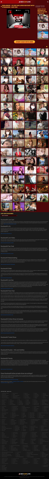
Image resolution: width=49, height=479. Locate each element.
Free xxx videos (4, 469)
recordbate (21, 381)
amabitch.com (46, 459)
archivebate (14, 381)
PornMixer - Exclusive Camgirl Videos (32, 454)
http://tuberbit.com (4, 450)
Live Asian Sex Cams (5, 441)
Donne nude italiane (37, 458)
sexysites (3, 434)
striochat (27, 404)
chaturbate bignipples (30, 456)
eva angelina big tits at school (35, 419)
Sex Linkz (41, 442)
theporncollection (32, 417)
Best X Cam (18, 454)
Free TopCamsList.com (15, 458)
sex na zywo (24, 415)
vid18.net (3, 421)
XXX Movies (45, 420)
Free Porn (34, 399)
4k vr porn (13, 462)
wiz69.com (24, 429)
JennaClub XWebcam (24, 443)
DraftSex (32, 442)
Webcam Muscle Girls (5, 412)
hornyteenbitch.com (37, 450)
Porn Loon (3, 420)
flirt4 (19, 399)
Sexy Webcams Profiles (5, 393)
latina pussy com (42, 440)
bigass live (28, 455)
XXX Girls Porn (14, 416)
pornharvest (3, 402)
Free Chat (7, 314)
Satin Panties (14, 459)
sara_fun (24, 459)
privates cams (24, 434)
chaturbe (42, 452)
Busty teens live (25, 427)
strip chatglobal (33, 433)
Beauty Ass (44, 445)
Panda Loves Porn (4, 456)
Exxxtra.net (26, 393)
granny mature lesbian (44, 430)
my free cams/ (14, 440)
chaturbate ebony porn (5, 395)
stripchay (41, 443)
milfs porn (44, 408)
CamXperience (22, 420)
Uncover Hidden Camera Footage (43, 412)
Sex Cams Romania (4, 396)
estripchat (42, 427)
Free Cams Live (36, 395)
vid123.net (3, 430)
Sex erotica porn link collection (15, 445)
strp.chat (23, 406)
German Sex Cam (14, 463)
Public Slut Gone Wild (41, 415)
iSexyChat (16, 430)
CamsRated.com (45, 406)
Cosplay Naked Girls (15, 408)
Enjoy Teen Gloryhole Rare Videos (7, 455)
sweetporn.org (44, 433)
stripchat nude (45, 450)
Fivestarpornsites (29, 453)
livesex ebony (36, 394)
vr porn (11, 399)
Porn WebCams (21, 403)
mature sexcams (32, 412)
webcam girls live (45, 465)
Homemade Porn (14, 407)
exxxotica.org (24, 408)
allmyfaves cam (45, 466)
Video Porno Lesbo (4, 453)
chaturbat (43, 402)
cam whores (3, 404)
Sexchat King (36, 446)
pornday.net (11, 403)
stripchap (13, 417)
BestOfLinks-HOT (4, 417)
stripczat (27, 399)
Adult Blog (24, 430)
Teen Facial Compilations (34, 420)
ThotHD (17, 453)
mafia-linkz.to (20, 402)
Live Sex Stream (15, 432)
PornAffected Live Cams (14, 450)
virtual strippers (44, 403)
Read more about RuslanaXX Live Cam (10, 223)
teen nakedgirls (4, 468)
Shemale (3, 446)
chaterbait (3, 462)
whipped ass (33, 421)
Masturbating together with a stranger (7, 452)
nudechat (3, 408)
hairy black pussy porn (45, 432)
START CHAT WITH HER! (24, 42)
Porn (23, 428)
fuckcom (3, 415)
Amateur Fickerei (4, 443)
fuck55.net (12, 419)
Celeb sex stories (13, 420)
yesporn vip (18, 455)
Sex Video (3, 403)
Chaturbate (2, 382)
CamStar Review (15, 396)
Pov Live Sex (13, 421)
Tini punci (42, 428)
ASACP (24, 475)
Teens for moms (14, 443)
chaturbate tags (43, 456)
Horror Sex (23, 437)
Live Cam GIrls (4, 465)
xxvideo (14, 394)
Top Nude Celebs (22, 421)
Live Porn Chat (4, 394)
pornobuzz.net (32, 416)
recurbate (17, 381)
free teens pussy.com (5, 463)
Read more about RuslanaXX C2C (6, 233)
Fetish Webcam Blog (15, 442)
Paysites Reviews (25, 445)
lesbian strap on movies (5, 437)
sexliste (22, 441)
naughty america (45, 419)
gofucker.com (43, 453)
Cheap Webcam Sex (45, 437)
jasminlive (3, 445)
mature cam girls (40, 416)
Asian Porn (44, 393)
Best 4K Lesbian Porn (45, 404)
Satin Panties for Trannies (26, 450)
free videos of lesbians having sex (7, 428)
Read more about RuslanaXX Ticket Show (7, 345)
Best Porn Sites (21, 404)
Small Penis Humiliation (44, 454)
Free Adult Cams (33, 434)
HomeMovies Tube (36, 403)
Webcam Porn (25, 458)
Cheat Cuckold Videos (16, 395)
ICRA (26, 475)
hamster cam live (25, 463)
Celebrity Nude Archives (15, 415)
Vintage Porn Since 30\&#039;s (6, 454)
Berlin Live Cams (15, 433)
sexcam (14, 434)
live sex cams (44, 434)
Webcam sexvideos (5, 459)
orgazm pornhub (4, 442)
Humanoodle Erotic (24, 432)
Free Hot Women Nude (26, 462)
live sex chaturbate (12, 404)
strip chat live (32, 428)
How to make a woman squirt (44, 441)
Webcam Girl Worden (5, 409)
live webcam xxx (4, 399)
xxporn (32, 441)
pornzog (23, 412)
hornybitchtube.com (15, 406)
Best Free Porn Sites (30, 452)
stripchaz (35, 393)
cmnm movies (35, 402)
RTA (22, 475)
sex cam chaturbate (23, 419)
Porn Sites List (4, 406)
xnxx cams (45, 409)
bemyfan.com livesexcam (44, 429)
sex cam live (46, 462)
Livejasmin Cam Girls (5, 458)
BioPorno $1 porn (41, 417)
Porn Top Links (33, 437)
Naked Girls (45, 458)
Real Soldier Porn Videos (34, 427)
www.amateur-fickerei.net (26, 407)
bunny (3, 432)
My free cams (11, 382)
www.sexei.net (45, 421)
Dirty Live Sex (28, 402)
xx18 (23, 417)
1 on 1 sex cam (18, 452)
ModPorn (12, 446)
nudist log (3, 433)
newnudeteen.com (15, 409)
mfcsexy (35, 407)
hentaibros (23, 440)
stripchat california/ (34, 432)
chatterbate (35, 409)
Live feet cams (17, 428)
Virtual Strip (44, 394)
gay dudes (3, 466)
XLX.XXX (3, 416)
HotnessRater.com (44, 399)
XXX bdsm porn (17, 429)
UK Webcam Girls (26, 394)
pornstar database (36, 406)
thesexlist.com (33, 443)
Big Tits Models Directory (20, 456)
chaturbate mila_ (24, 433)
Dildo (6, 277)
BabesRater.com (45, 407)
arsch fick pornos (24, 409)
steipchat (35, 459)
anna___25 (32, 430)
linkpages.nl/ (36, 396)
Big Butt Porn (28, 403)
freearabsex (3, 440)
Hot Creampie (26, 395)
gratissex (22, 442)
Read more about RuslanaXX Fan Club (7, 253)
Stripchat (6, 382)
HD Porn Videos (26, 396)
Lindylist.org (24, 416)
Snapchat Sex (4, 427)
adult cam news (17, 427)
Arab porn (14, 437)
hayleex (45, 463)
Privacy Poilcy (33, 440)
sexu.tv (44, 396)
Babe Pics (11, 402)
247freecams (14, 412)
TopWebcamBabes (45, 395)
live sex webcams (4, 467)
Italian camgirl (4, 429)
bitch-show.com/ (15, 393)
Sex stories (35, 462)
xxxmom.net (3, 419)
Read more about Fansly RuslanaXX (6, 369)
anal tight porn (36, 463)
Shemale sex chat (36, 404)
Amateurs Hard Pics (44, 455)
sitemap (3, 407)
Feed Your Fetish (32, 415)
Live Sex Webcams (25, 446)
